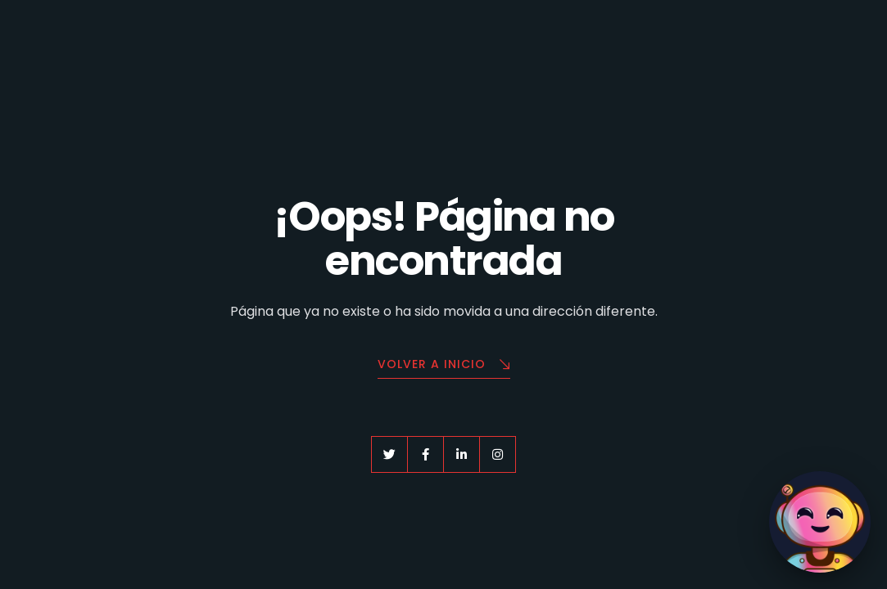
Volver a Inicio (444, 365)
